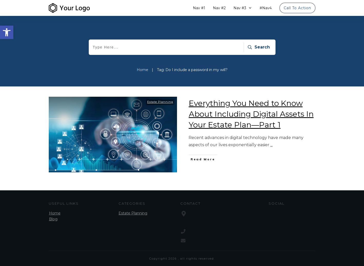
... (271, 144)
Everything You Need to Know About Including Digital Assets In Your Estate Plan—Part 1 (251, 114)
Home (55, 213)
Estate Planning (160, 102)
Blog (53, 219)
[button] (6, 32)
